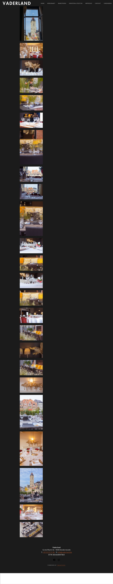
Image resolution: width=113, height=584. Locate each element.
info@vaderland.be (65, 552)
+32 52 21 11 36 (49, 552)
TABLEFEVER (61, 565)
